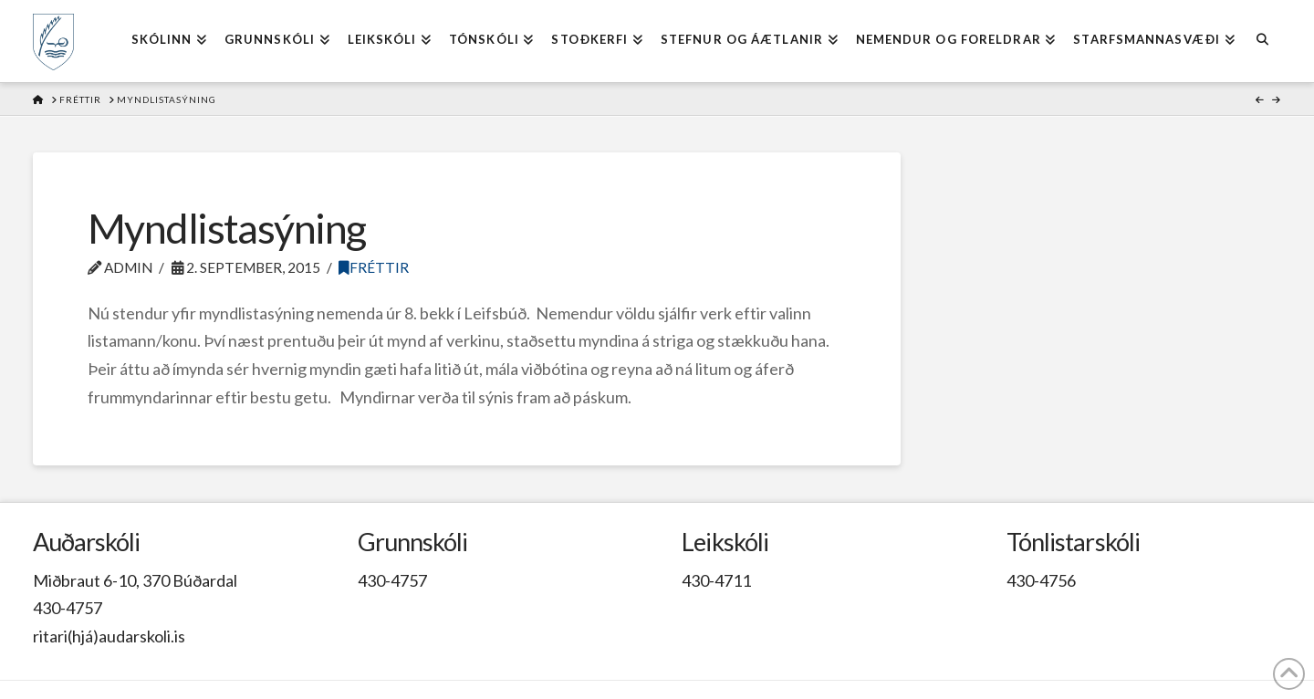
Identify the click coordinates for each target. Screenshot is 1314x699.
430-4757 (67, 608)
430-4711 (716, 580)
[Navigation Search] (1262, 41)
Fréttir (374, 267)
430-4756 (1041, 580)
